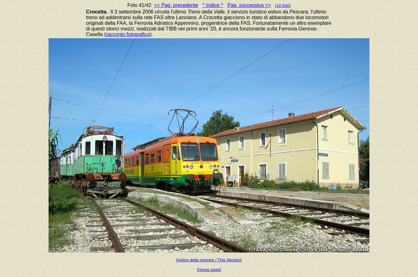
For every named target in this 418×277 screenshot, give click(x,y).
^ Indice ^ (212, 5)
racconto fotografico (128, 34)
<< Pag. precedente (176, 5)
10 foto (282, 5)
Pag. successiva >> (249, 5)
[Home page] (209, 269)
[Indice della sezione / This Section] (209, 260)
